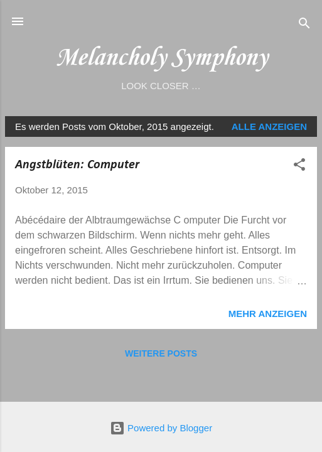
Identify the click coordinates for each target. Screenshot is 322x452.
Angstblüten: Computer (77, 165)
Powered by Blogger (161, 427)
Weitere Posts (161, 353)
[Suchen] (304, 25)
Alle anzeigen (269, 126)
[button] (299, 166)
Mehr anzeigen (267, 313)
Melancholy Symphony (161, 58)
